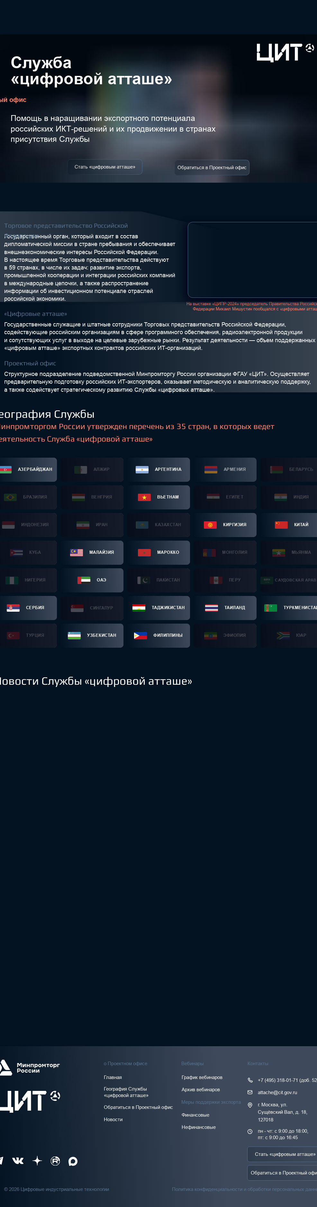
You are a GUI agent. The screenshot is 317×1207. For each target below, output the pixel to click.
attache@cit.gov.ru (277, 1092)
